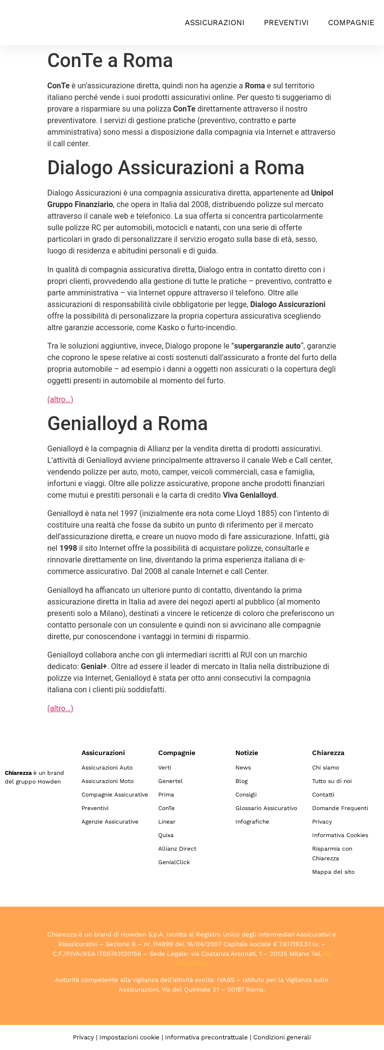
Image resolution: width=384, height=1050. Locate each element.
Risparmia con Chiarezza (332, 853)
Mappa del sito (333, 871)
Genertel (170, 781)
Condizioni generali (282, 1037)
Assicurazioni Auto (107, 767)
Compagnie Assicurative (115, 794)
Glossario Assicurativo (266, 808)
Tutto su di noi (332, 781)
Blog (241, 781)
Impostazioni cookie (129, 1037)
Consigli (246, 794)
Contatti (323, 794)
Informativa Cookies (340, 835)
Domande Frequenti (340, 808)
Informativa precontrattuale (206, 1037)
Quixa (166, 835)
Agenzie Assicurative (110, 821)
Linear (167, 821)
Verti (164, 767)
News (243, 767)
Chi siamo (325, 767)
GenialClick (174, 862)
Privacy (322, 821)
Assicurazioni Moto (108, 781)
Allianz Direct (177, 848)
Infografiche (252, 821)
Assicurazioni (215, 22)
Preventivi (286, 22)
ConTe (166, 808)
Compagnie (351, 22)
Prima (166, 794)
